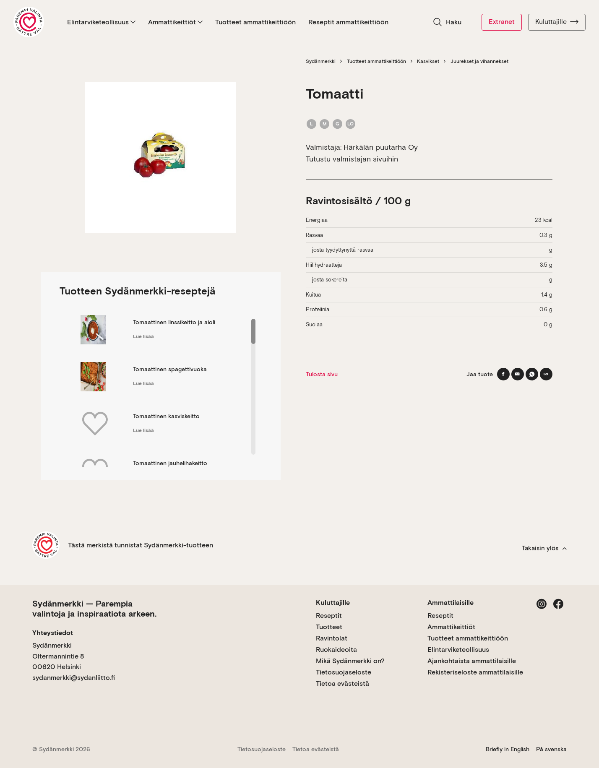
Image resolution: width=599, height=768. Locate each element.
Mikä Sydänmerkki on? (350, 661)
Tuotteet (329, 627)
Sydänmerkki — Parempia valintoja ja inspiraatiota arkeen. (94, 609)
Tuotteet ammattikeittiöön (255, 22)
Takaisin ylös (544, 548)
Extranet (502, 22)
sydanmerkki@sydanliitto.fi (73, 678)
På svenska (551, 749)
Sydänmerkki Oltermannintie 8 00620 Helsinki (58, 656)
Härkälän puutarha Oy (381, 147)
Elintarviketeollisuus (101, 22)
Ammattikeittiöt (175, 22)
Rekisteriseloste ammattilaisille (475, 672)
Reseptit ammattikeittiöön (348, 22)
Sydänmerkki (321, 61)
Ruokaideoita (336, 649)
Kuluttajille (556, 22)
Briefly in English (507, 749)
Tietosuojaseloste (343, 672)
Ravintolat (331, 638)
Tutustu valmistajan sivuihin (352, 158)
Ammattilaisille (450, 603)
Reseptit (329, 616)
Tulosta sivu (322, 374)
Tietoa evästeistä (342, 683)
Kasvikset (428, 61)
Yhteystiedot (52, 633)
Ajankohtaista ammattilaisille (471, 661)
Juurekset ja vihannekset (479, 61)
